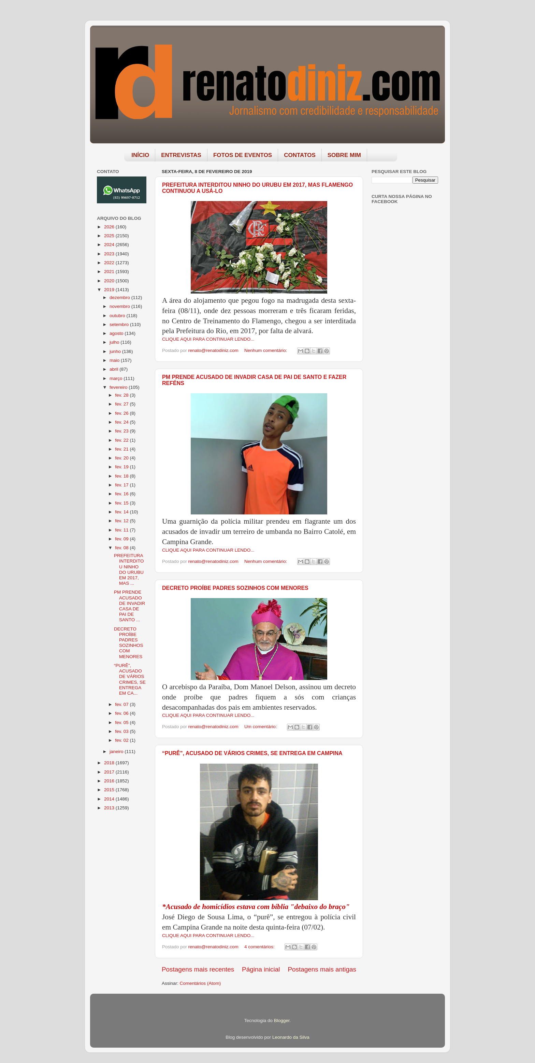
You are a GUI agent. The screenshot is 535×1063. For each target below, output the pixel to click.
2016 (110, 780)
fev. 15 (122, 503)
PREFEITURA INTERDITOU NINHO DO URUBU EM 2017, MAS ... (129, 569)
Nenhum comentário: (266, 350)
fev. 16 (122, 493)
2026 (110, 226)
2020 (110, 280)
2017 (110, 772)
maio (115, 360)
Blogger (282, 1020)
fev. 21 (122, 449)
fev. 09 (122, 538)
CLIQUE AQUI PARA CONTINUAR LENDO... (208, 339)
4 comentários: (260, 946)
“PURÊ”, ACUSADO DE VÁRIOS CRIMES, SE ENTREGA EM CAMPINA (252, 753)
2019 (110, 289)
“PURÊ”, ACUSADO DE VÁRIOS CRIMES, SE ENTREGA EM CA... (130, 679)
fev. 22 (122, 440)
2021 (110, 271)
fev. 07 (122, 704)
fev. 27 (122, 404)
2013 (110, 807)
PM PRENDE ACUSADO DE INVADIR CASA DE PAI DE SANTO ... (129, 606)
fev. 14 (122, 511)
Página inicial (261, 969)
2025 (110, 235)
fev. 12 (122, 520)
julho (115, 342)
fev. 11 (122, 530)
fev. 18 (122, 476)
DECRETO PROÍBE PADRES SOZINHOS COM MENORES (235, 588)
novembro (120, 306)
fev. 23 (122, 431)
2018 (110, 762)
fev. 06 (122, 713)
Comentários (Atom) (200, 983)
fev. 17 (122, 484)
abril (114, 369)
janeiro (117, 751)
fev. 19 (122, 466)
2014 (110, 799)
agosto (117, 333)
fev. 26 (122, 413)
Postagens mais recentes (198, 969)
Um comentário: (261, 726)
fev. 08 (122, 547)
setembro (120, 324)
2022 (110, 262)
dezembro (120, 297)
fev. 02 (122, 740)
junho (116, 351)
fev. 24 (122, 422)
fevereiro (119, 387)
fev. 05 (122, 722)
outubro (118, 315)
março (117, 378)
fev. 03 (122, 731)
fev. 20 (122, 457)
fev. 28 (122, 395)
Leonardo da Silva (290, 1037)
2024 (110, 244)
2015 (110, 789)
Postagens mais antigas (322, 969)
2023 (110, 253)
